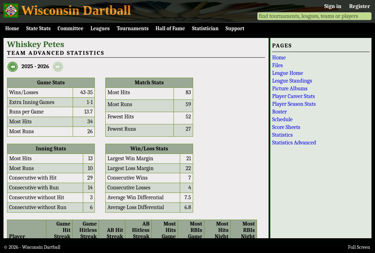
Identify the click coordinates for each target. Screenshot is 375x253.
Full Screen (359, 247)
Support (235, 28)
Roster (279, 112)
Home (12, 28)
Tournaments (133, 28)
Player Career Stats (293, 96)
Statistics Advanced (294, 143)
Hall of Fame (170, 28)
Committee (71, 28)
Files (277, 65)
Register (359, 6)
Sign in (332, 6)
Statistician (205, 28)
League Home (287, 73)
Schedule (282, 119)
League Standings (292, 81)
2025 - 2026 (35, 66)
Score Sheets (286, 127)
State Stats (38, 28)
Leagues (100, 28)
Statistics (282, 135)
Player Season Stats (294, 104)
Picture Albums (290, 88)
